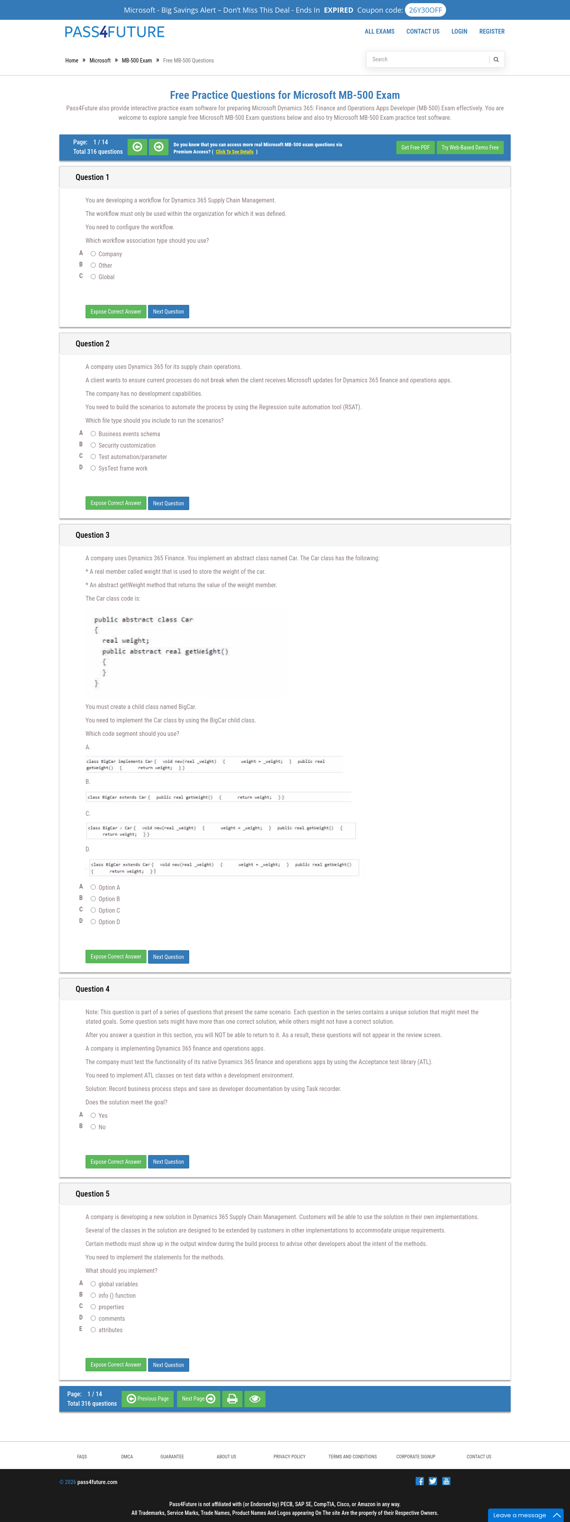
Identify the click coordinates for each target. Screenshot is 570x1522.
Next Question (168, 311)
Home (71, 60)
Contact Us (423, 31)
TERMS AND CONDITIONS (353, 1454)
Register (492, 31)
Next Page (198, 1396)
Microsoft (99, 60)
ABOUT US (226, 1454)
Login (459, 31)
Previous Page (148, 1396)
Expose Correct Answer (116, 311)
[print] (232, 1396)
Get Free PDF (415, 147)
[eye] (255, 1396)
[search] (495, 59)
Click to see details (234, 152)
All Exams (379, 31)
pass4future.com (97, 1479)
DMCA (127, 1454)
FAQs (82, 1454)
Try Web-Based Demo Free (470, 147)
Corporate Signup (415, 1454)
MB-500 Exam (137, 60)
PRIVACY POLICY (290, 1454)
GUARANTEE (172, 1454)
